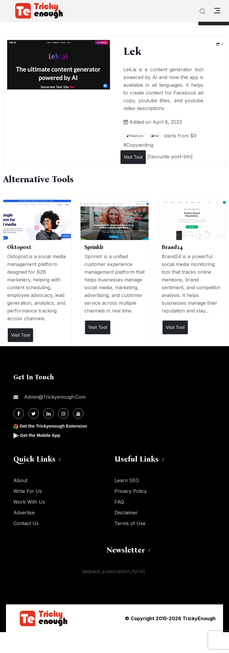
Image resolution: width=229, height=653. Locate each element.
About (20, 480)
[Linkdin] (48, 413)
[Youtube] (78, 413)
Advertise (24, 513)
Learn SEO (126, 480)
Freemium (135, 135)
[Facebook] (18, 413)
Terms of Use (130, 523)
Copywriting (139, 145)
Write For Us (27, 491)
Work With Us (29, 502)
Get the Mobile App (41, 435)
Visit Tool (133, 157)
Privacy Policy (130, 491)
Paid (155, 135)
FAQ (119, 502)
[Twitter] (33, 413)
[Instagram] (63, 413)
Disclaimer (126, 513)
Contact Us (26, 523)
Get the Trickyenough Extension (55, 425)
